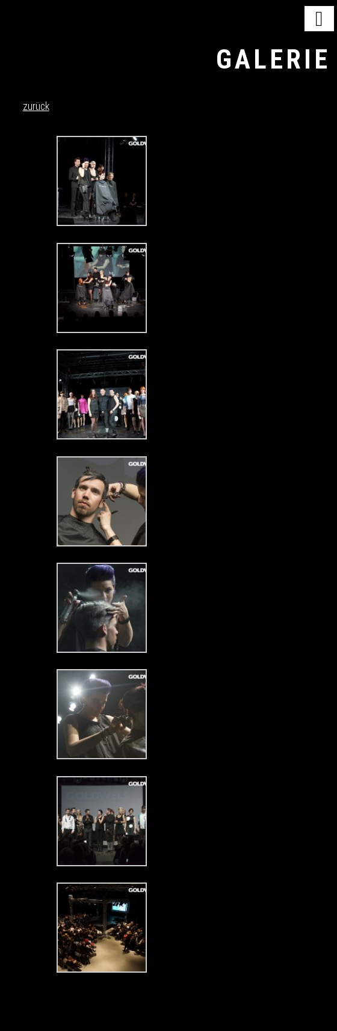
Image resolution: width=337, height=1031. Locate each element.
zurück (36, 106)
